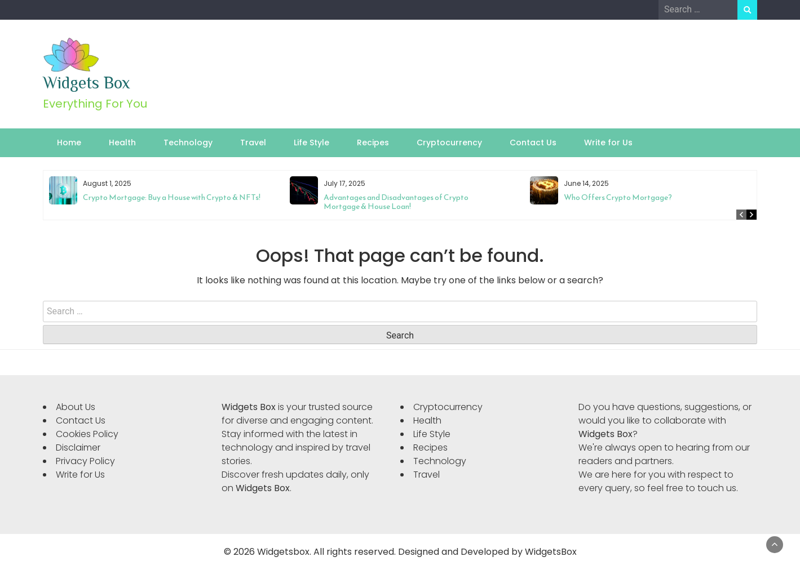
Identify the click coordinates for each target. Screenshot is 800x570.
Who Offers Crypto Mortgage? (618, 197)
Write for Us (608, 142)
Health (122, 142)
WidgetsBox (551, 551)
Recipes (373, 142)
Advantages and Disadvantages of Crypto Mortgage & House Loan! (396, 202)
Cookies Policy (87, 434)
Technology (188, 142)
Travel (253, 142)
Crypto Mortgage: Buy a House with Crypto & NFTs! (171, 197)
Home (69, 142)
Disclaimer (78, 447)
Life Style (311, 142)
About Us (75, 406)
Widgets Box (86, 82)
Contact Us (533, 142)
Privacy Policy (85, 461)
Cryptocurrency (449, 142)
